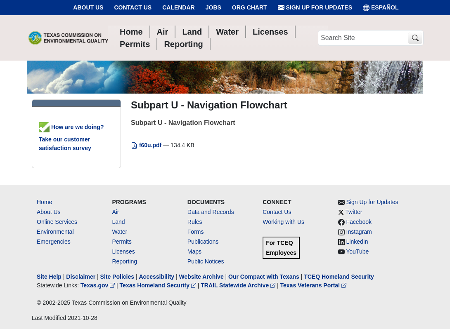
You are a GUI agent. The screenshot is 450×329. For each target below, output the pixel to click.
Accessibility (157, 276)
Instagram (359, 231)
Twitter (353, 212)
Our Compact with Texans (263, 276)
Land (118, 222)
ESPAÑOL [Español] (381, 7)
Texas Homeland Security (159, 285)
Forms (195, 231)
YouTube (357, 251)
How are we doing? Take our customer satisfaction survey (71, 137)
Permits (121, 241)
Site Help (49, 276)
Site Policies (117, 276)
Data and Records (210, 212)
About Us (88, 7)
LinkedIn (357, 241)
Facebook (359, 222)
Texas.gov (98, 285)
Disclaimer (80, 276)
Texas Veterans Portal (313, 285)
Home (44, 202)
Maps (194, 251)
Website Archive (201, 276)
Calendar (178, 7)
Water (119, 231)
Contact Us (133, 7)
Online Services (57, 222)
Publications (203, 241)
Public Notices (205, 261)
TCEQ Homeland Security (339, 276)
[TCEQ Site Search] (415, 38)
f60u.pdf (147, 145)
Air (115, 212)
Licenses (123, 251)
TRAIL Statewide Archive (239, 285)
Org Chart (249, 7)
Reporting (124, 261)
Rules (194, 222)
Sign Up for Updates (315, 7)
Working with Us (283, 222)
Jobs (213, 7)
